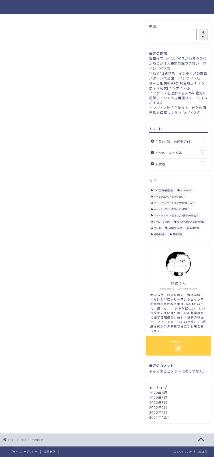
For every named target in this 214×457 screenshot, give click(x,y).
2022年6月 (158, 392)
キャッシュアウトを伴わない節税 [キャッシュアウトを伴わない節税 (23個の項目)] (170, 209)
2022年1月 (158, 412)
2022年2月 (158, 407)
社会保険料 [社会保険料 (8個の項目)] (159, 234)
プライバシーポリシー (23, 451)
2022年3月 (158, 402)
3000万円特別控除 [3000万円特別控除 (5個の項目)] (163, 190)
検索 (152, 26)
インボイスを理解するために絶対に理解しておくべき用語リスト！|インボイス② (178, 98)
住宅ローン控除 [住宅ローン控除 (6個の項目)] (161, 221)
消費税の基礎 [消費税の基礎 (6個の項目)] (175, 228)
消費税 (180, 164)
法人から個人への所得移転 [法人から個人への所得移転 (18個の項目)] (190, 221)
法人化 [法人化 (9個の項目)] (157, 228)
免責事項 (49, 451)
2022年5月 (158, 397)
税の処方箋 (107, 7)
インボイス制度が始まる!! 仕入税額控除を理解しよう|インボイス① (177, 110)
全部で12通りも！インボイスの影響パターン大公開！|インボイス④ (178, 76)
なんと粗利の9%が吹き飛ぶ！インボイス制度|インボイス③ (177, 86)
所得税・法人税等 (180, 152)
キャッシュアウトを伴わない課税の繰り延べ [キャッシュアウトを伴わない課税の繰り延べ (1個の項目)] (176, 215)
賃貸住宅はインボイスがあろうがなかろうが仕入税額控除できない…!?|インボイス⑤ (178, 63)
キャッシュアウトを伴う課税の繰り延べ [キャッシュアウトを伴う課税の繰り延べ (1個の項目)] (174, 203)
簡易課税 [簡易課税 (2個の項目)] (177, 234)
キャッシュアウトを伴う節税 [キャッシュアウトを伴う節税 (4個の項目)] (168, 196)
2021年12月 (159, 417)
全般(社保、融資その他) (180, 141)
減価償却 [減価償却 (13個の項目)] (194, 228)
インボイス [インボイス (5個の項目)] (186, 190)
